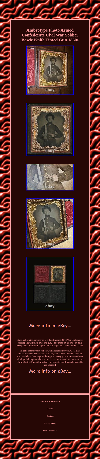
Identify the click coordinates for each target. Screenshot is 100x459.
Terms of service (50, 431)
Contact (50, 416)
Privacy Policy (50, 423)
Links (50, 408)
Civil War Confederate (50, 401)
